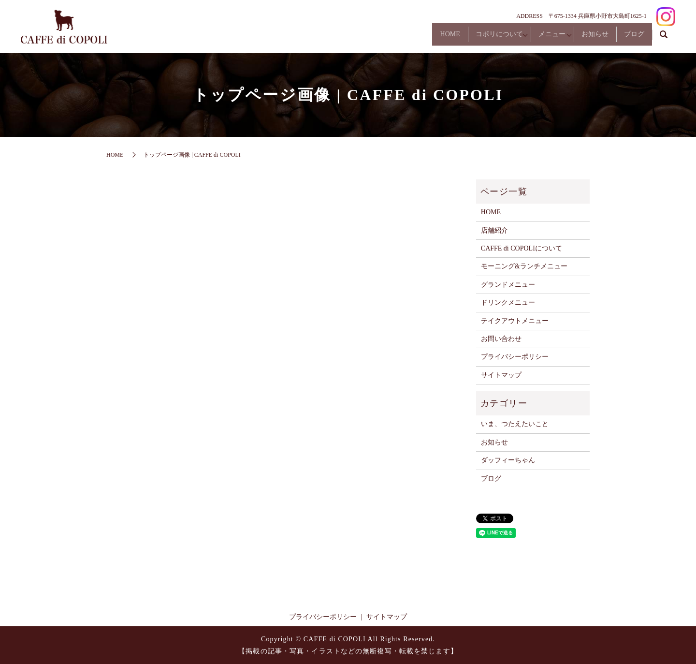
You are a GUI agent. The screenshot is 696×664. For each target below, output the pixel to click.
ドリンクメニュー (508, 302)
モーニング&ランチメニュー (524, 266)
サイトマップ (501, 375)
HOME (417, 38)
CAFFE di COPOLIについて (521, 248)
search (663, 38)
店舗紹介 (494, 230)
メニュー (533, 38)
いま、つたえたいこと (515, 424)
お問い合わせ (501, 338)
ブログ (630, 38)
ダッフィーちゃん (508, 460)
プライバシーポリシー (515, 356)
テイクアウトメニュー (515, 321)
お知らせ (583, 38)
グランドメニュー (508, 284)
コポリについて (473, 38)
